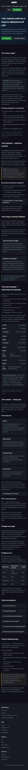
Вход (9, 9)
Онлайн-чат (4, 759)
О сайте (3, 6)
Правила (3, 712)
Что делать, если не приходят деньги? (14, 626)
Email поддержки (5, 757)
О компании (4, 710)
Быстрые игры (5, 732)
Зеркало (8, 6)
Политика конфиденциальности (9, 715)
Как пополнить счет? (10, 605)
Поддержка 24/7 (5, 747)
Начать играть (6, 38)
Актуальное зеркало (19, 38)
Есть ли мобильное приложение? (13, 616)
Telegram (3, 754)
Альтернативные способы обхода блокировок (12, 201)
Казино (22, 6)
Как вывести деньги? (10, 611)
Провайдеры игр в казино (11, 493)
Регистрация (15, 6)
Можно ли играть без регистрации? (14, 631)
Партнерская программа (7, 717)
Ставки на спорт (5, 727)
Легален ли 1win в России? (11, 621)
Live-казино (4, 730)
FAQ (26, 6)
